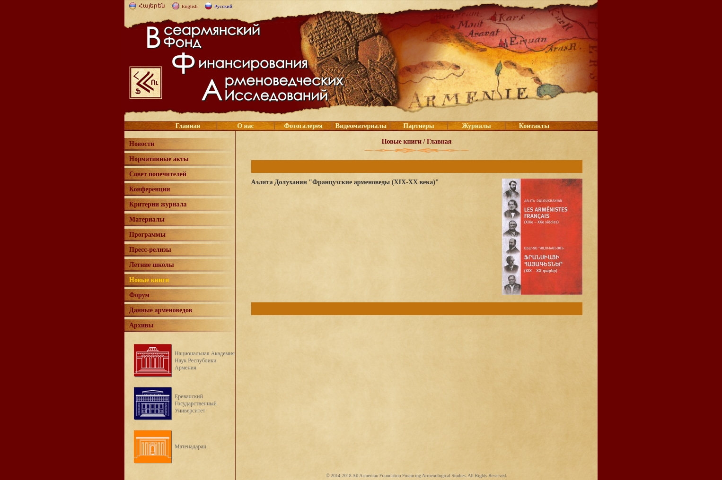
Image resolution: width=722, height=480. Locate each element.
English (190, 6)
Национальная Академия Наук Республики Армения (205, 360)
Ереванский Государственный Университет (196, 403)
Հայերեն (152, 5)
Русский (223, 6)
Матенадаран (190, 446)
